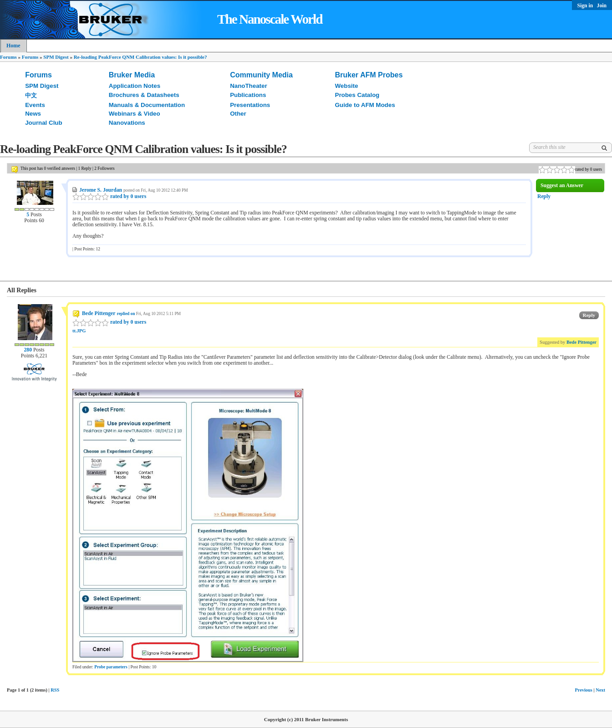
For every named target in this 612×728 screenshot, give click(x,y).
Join (602, 6)
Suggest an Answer (562, 185)
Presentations (250, 105)
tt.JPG (79, 330)
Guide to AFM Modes (365, 105)
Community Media (261, 75)
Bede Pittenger (98, 313)
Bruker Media (132, 75)
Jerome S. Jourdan (100, 190)
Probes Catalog (357, 95)
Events (35, 105)
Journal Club (43, 122)
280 (27, 350)
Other (238, 113)
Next (600, 689)
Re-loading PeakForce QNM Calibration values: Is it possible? (140, 57)
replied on (126, 313)
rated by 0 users (109, 196)
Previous (583, 689)
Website (346, 85)
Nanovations (127, 122)
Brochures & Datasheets (144, 95)
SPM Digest (55, 57)
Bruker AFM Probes (369, 75)
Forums (8, 57)
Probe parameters (110, 667)
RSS (55, 689)
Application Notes (134, 85)
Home (13, 45)
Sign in (586, 6)
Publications (248, 95)
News (33, 113)
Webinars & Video (134, 113)
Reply (544, 196)
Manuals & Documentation (147, 105)
